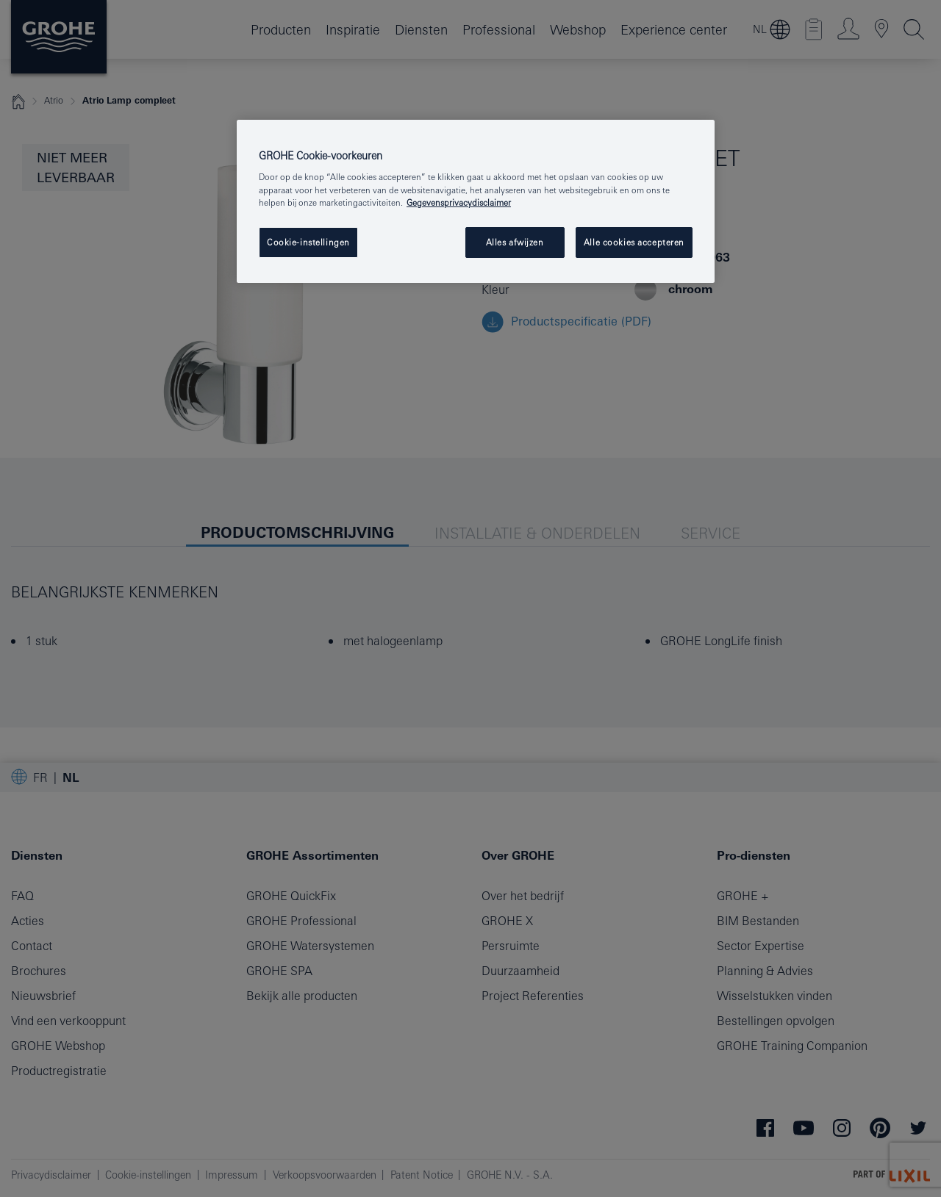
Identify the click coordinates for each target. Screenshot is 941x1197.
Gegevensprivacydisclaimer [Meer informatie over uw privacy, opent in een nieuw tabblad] (459, 202)
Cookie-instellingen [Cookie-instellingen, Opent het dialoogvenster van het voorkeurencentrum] (308, 242)
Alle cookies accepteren (634, 242)
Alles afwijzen (515, 242)
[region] (476, 201)
